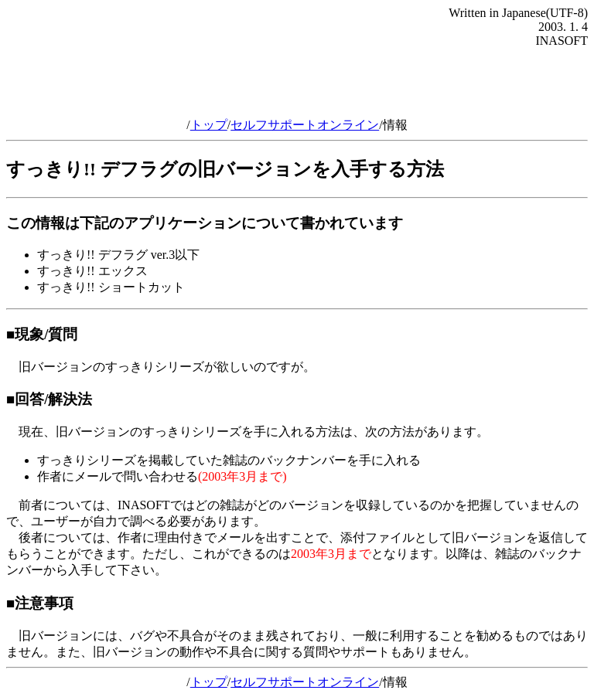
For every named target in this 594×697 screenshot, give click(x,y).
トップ (208, 124)
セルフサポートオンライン (304, 124)
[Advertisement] (297, 82)
